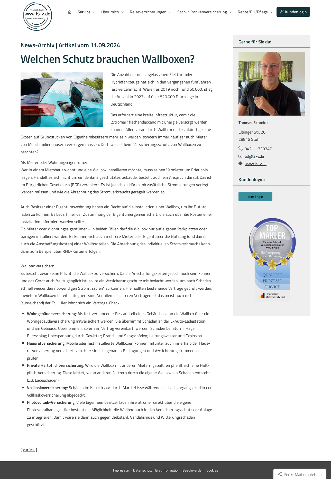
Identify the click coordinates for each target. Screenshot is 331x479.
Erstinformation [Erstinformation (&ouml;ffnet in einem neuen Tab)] (167, 470)
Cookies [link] (212, 470)
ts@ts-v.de (254, 156)
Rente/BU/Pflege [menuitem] (253, 12)
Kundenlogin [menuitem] (293, 12)
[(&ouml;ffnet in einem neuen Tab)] (271, 260)
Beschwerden (193, 470)
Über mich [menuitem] (110, 12)
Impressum (121, 470)
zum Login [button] (255, 196)
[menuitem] (70, 12)
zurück (29, 450)
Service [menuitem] (84, 12)
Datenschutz (142, 470)
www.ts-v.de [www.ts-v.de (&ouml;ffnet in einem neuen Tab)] (255, 164)
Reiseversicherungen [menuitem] (148, 12)
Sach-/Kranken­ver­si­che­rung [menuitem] (202, 12)
